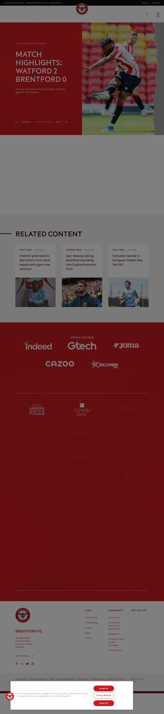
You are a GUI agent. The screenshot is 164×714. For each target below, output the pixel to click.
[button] (10, 696)
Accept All (103, 688)
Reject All (103, 703)
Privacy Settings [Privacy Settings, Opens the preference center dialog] (103, 695)
